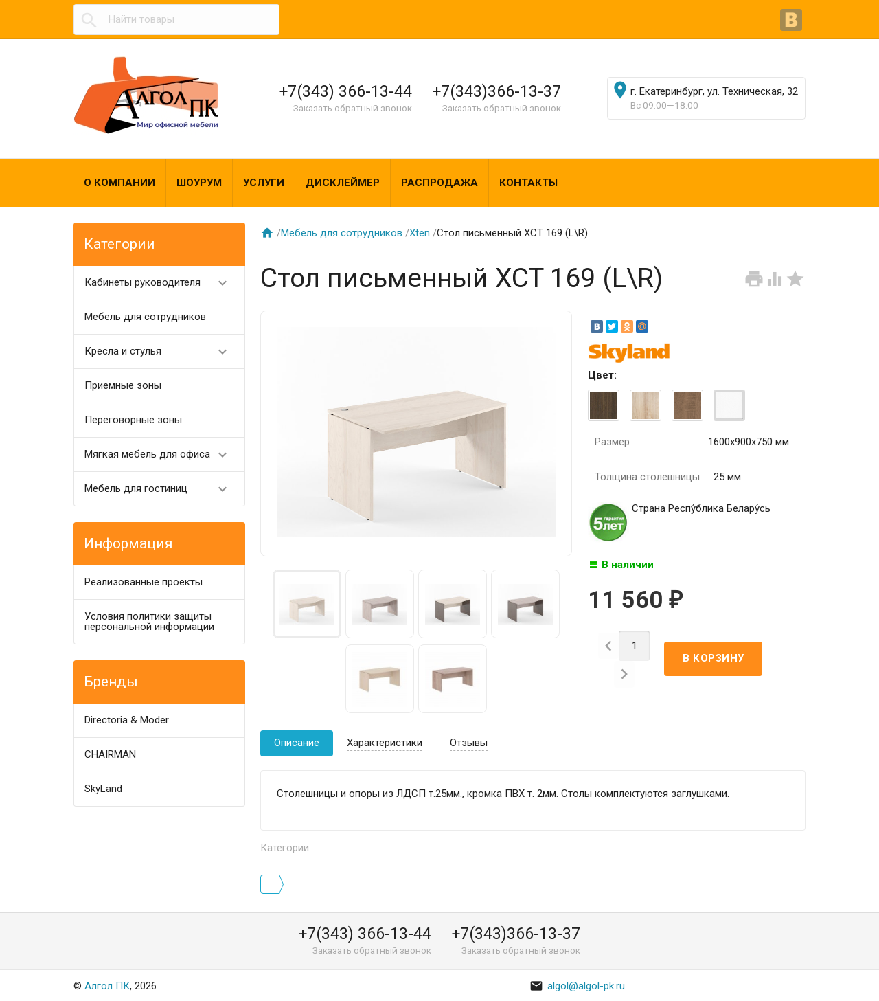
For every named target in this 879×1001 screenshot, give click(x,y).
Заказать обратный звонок (352, 107)
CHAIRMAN (110, 754)
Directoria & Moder (126, 720)
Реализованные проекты (143, 582)
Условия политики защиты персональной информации (149, 621)
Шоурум (199, 183)
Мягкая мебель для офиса (161, 454)
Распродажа (439, 183)
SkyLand (103, 789)
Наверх (822, 975)
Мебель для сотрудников (145, 317)
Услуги (263, 183)
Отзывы (469, 742)
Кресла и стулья (161, 351)
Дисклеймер (343, 183)
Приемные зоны (122, 385)
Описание (296, 742)
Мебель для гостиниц (161, 489)
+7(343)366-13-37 (497, 91)
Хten (419, 233)
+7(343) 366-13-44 (345, 91)
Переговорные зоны (133, 420)
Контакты (528, 183)
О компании (119, 183)
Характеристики (384, 742)
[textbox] (176, 19)
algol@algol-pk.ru (577, 986)
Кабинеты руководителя (161, 283)
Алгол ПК (107, 986)
